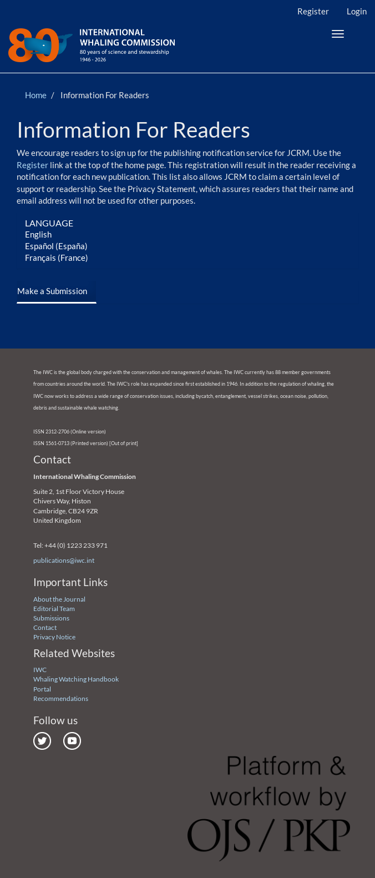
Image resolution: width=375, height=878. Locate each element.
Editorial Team (54, 608)
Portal (42, 689)
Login (357, 11)
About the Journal (59, 599)
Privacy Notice (54, 637)
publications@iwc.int (63, 560)
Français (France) (56, 258)
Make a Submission (52, 291)
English (38, 234)
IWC (40, 669)
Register (313, 11)
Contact (45, 627)
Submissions (51, 618)
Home (36, 95)
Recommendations (60, 698)
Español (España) (56, 246)
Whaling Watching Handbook (76, 679)
